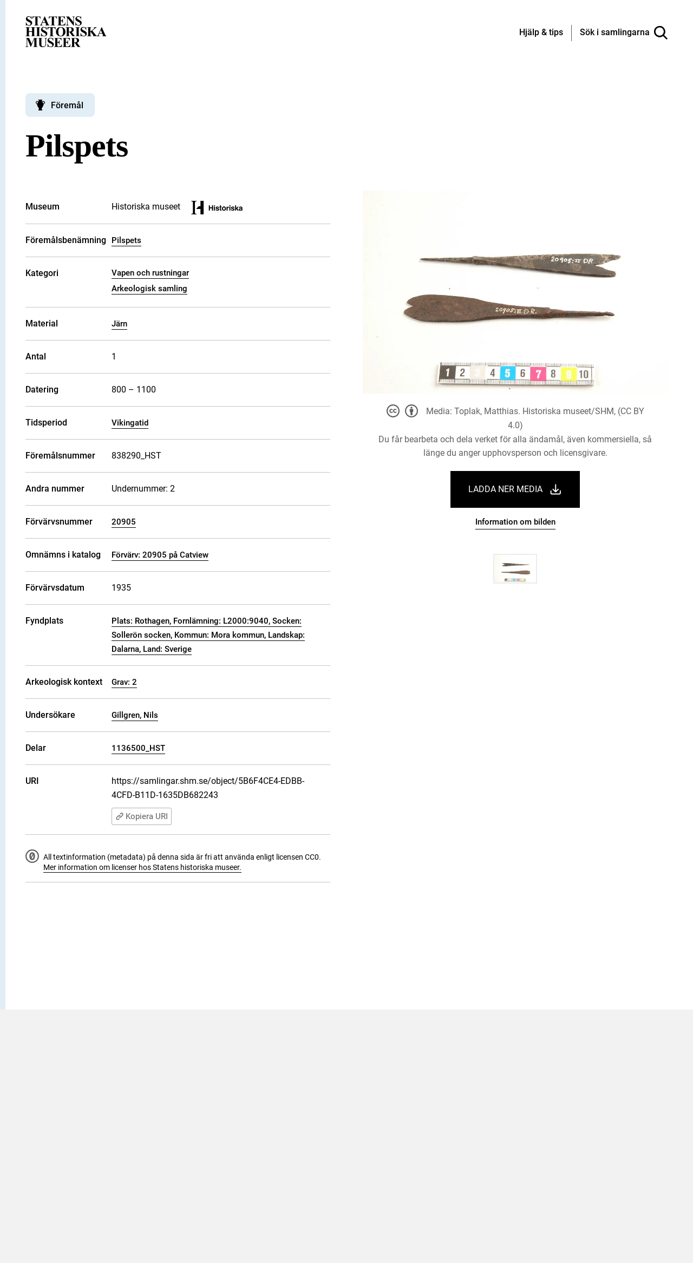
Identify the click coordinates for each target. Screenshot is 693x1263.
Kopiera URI (141, 816)
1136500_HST (138, 748)
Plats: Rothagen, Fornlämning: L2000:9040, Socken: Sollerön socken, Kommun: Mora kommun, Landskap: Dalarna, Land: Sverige (208, 635)
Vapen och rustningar (150, 273)
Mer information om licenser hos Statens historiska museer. (142, 867)
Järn (119, 324)
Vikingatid (130, 423)
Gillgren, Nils (135, 715)
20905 (124, 522)
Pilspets (126, 240)
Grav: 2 (124, 682)
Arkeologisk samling (149, 288)
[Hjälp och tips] (541, 33)
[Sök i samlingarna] (624, 33)
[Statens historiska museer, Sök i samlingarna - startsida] (66, 31)
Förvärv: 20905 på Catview (160, 555)
